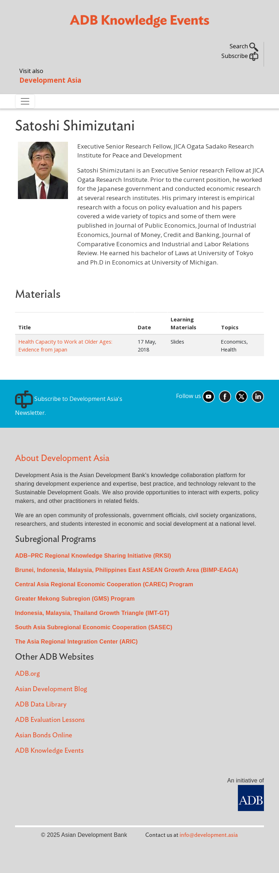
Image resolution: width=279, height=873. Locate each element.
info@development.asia (209, 835)
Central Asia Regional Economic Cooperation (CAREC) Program (104, 584)
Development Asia (50, 80)
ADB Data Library (41, 704)
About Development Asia (62, 458)
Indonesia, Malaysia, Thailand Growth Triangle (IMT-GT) (92, 613)
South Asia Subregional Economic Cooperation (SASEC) (93, 627)
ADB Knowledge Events (49, 750)
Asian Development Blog (51, 689)
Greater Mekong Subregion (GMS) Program (75, 599)
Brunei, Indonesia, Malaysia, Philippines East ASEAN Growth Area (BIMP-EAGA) (126, 570)
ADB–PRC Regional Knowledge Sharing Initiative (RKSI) (93, 556)
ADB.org (27, 673)
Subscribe (239, 56)
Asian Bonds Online (43, 735)
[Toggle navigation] (25, 101)
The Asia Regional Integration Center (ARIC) (76, 642)
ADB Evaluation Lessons (50, 720)
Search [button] (244, 46)
